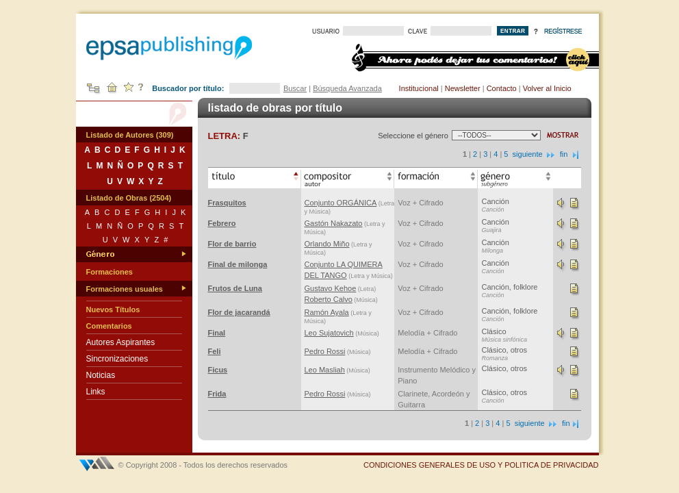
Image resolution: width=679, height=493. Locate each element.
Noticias (101, 375)
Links (95, 391)
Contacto (502, 88)
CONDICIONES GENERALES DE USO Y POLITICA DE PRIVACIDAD (481, 465)
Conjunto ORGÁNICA (341, 203)
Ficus (218, 370)
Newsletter (463, 88)
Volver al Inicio (547, 88)
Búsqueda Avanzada (347, 88)
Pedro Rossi (325, 351)
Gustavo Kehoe (331, 288)
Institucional (419, 88)
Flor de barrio (232, 244)
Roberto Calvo (329, 299)
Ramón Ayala (327, 312)
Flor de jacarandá (239, 312)
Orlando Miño (327, 244)
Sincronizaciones (117, 359)
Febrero (222, 223)
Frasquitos (227, 203)
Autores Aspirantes (120, 342)
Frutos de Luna (235, 288)
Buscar (295, 88)
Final (217, 333)
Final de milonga (238, 264)
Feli (214, 351)
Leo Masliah (325, 370)
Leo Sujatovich (329, 333)
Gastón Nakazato (334, 223)
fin (570, 154)
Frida (217, 394)
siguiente (534, 154)
